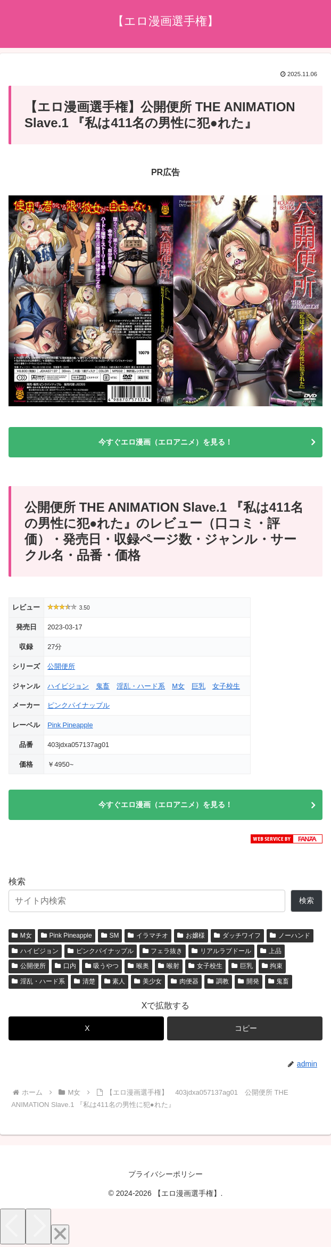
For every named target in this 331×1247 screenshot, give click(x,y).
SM (110, 935)
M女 (178, 686)
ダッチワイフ (237, 935)
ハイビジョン (68, 686)
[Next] (38, 1226)
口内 (65, 966)
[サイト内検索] (147, 901)
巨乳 (198, 686)
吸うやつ (102, 966)
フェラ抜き (163, 951)
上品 (271, 951)
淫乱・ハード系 (141, 686)
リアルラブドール (221, 951)
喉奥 (138, 966)
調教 (218, 981)
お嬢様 (191, 935)
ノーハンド (290, 935)
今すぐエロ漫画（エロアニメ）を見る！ (165, 442)
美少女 (148, 981)
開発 (248, 981)
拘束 (272, 966)
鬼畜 (103, 686)
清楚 (84, 981)
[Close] (60, 1234)
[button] (244, 1028)
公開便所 (61, 666)
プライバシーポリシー (165, 1174)
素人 (115, 981)
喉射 (168, 966)
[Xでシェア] (86, 1028)
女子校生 (226, 686)
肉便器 (184, 981)
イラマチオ (148, 935)
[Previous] (13, 1226)
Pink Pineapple (70, 725)
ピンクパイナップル (78, 705)
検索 (17, 881)
